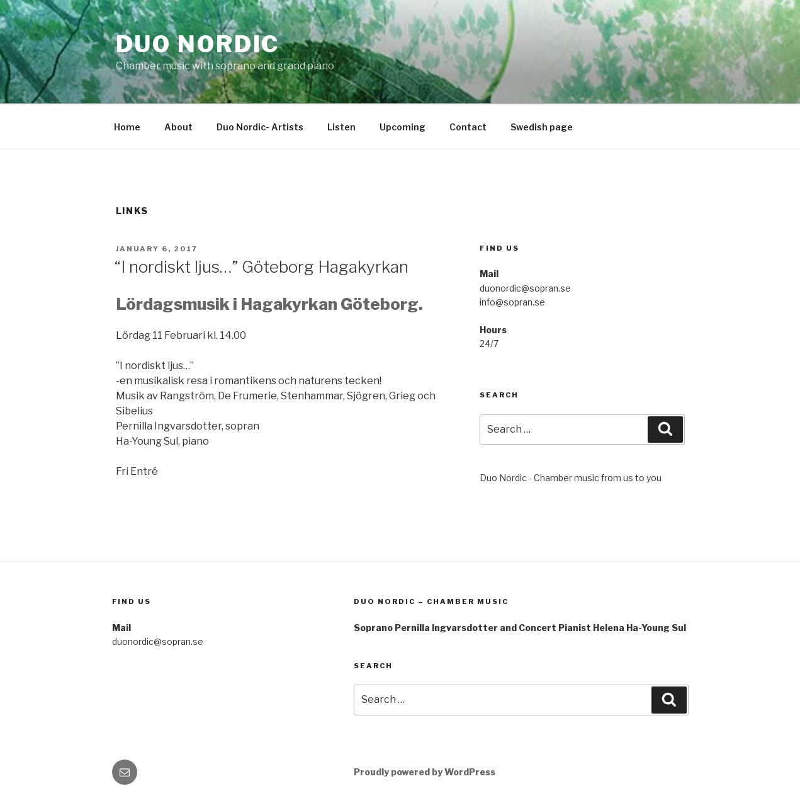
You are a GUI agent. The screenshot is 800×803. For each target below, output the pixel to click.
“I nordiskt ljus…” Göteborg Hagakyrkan (261, 266)
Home (127, 127)
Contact (468, 127)
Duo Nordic (198, 44)
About (178, 127)
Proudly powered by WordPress (424, 771)
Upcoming (402, 127)
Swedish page (541, 127)
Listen (341, 127)
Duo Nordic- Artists (260, 127)
